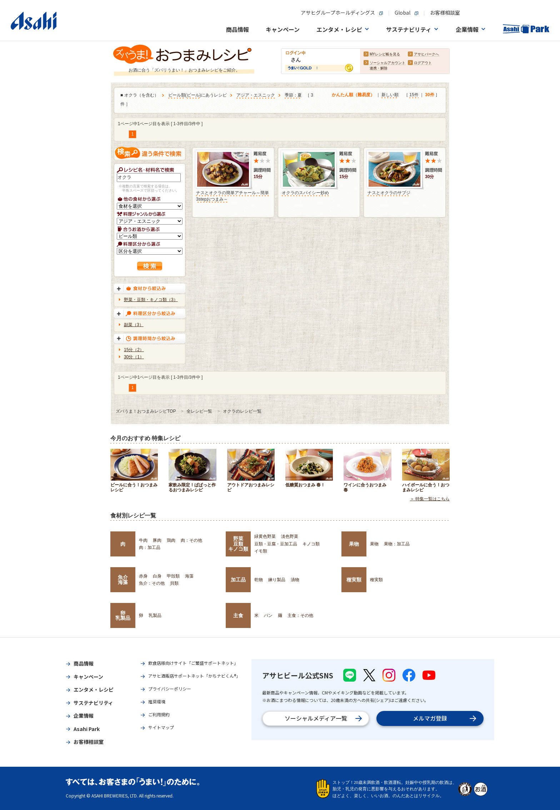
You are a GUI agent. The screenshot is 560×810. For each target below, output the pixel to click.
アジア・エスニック (255, 95)
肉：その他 (191, 540)
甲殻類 (173, 576)
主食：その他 (300, 615)
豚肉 (157, 540)
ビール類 (176, 95)
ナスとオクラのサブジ (389, 192)
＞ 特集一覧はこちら (430, 498)
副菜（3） (134, 324)
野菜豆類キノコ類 (238, 544)
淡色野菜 (289, 536)
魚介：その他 (152, 583)
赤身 (143, 576)
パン (268, 615)
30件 (429, 94)
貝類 (174, 583)
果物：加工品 (397, 543)
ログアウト (423, 63)
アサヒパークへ (426, 54)
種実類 (353, 580)
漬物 (295, 579)
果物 (354, 544)
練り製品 (276, 579)
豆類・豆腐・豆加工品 (275, 543)
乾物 (258, 579)
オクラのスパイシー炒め (305, 192)
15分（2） (134, 349)
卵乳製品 (122, 615)
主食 (238, 615)
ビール (193, 95)
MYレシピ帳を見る (385, 54)
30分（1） (134, 356)
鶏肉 (171, 540)
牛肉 (143, 540)
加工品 (238, 580)
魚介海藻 (123, 579)
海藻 (189, 576)
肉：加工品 (149, 547)
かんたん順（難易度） (353, 94)
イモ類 (260, 551)
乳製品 (155, 615)
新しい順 (390, 94)
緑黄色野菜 (265, 536)
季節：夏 (293, 95)
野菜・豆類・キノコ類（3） (151, 299)
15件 (413, 94)
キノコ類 (311, 543)
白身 (157, 576)
